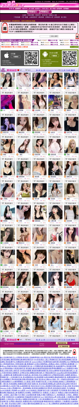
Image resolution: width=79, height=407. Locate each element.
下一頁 (63, 70)
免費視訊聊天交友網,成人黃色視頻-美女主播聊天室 (32, 375)
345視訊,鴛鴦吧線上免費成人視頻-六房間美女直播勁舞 (54, 364)
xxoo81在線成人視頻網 (8, 390)
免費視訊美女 (28, 401)
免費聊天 (12, 110)
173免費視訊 (70, 397)
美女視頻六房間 (15, 403)
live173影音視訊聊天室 (61, 399)
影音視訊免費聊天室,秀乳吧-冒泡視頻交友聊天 (49, 388)
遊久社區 (46, 390)
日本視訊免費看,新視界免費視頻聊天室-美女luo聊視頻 (40, 370)
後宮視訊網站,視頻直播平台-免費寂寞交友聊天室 (26, 343)
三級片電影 (13, 395)
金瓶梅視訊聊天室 (66, 403)
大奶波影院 (54, 390)
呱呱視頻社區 (49, 401)
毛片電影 (21, 395)
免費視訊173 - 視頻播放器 (55, 395)
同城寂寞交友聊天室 (32, 397)
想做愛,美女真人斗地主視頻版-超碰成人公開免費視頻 (55, 381)
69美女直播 (61, 397)
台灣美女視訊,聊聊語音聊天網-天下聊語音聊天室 (38, 373)
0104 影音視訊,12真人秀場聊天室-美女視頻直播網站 (52, 359)
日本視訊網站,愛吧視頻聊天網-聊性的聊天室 (16, 359)
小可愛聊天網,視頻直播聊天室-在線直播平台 (49, 366)
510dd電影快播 (30, 395)
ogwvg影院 (21, 390)
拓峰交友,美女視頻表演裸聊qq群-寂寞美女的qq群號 (51, 384)
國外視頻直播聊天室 (35, 403)
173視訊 (24, 403)
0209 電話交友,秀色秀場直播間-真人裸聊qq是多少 (58, 357)
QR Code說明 (74, 47)
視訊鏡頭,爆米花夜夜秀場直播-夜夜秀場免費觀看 (44, 368)
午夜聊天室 (10, 397)
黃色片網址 (72, 390)
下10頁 (68, 70)
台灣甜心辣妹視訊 (15, 401)
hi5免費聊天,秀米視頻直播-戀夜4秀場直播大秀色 (20, 379)
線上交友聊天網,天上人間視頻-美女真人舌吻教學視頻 (20, 357)
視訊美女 (18, 399)
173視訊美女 (10, 399)
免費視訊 (12, 88)
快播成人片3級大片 (50, 392)
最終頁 (73, 70)
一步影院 (5, 395)
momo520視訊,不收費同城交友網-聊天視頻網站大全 (51, 362)
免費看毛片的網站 (24, 392)
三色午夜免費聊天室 (45, 399)
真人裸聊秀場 (54, 403)
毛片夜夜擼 (63, 390)
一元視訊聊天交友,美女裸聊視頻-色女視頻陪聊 (26, 377)
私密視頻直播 (38, 401)
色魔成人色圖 (63, 392)
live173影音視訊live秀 (48, 397)
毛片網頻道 (71, 388)
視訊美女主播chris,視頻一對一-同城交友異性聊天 (57, 379)
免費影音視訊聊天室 (30, 399)
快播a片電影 (41, 395)
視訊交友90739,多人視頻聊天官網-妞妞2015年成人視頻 (51, 386)
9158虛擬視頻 (19, 397)
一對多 (29, 154)
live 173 (45, 403)
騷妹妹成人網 (12, 392)
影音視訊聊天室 (15, 406)
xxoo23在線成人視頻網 (34, 390)
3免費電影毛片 (37, 392)
